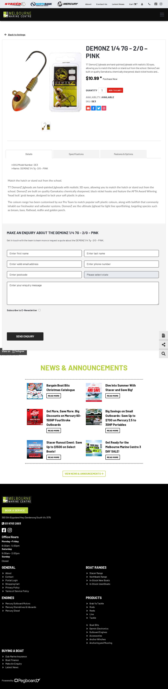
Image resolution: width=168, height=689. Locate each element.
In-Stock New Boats (99, 580)
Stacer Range (96, 573)
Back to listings (14, 34)
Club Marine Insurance (16, 656)
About (88, 4)
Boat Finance (12, 660)
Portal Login (11, 580)
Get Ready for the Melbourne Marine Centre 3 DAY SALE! (123, 447)
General (8, 567)
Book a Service (15, 510)
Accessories (95, 635)
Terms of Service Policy (17, 591)
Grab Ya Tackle (96, 603)
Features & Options (123, 154)
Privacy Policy (12, 587)
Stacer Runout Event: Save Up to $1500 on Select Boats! (64, 447)
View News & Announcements (84, 473)
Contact (9, 576)
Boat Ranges (96, 567)
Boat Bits (94, 624)
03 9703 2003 (11, 523)
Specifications (76, 154)
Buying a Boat (13, 651)
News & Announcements (84, 367)
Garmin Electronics (98, 628)
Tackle (92, 617)
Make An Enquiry (13, 663)
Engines (8, 598)
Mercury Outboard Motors (17, 603)
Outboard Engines (98, 632)
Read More (53, 395)
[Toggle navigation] (162, 14)
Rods (92, 607)
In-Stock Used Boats (99, 583)
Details (28, 154)
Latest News (118, 4)
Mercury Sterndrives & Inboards (20, 607)
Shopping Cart (12, 583)
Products (94, 598)
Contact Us (101, 4)
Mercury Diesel (12, 610)
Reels (92, 610)
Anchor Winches (97, 639)
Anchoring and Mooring (100, 642)
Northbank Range (98, 576)
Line (91, 614)
